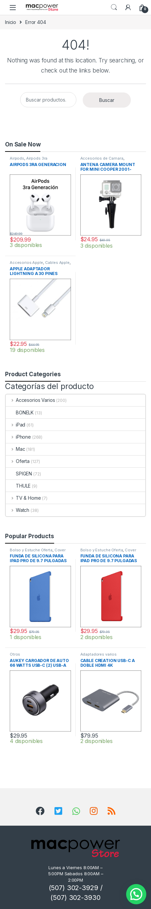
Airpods (17, 158)
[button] (136, 894)
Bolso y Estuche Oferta (31, 550)
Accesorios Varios (30, 400)
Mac (15, 449)
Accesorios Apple (26, 262)
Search (114, 7)
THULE (18, 486)
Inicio (10, 22)
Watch (17, 510)
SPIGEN (19, 473)
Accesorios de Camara (101, 158)
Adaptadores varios (98, 654)
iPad (15, 425)
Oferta (18, 461)
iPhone (18, 437)
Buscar (106, 100)
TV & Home (23, 498)
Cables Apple (57, 262)
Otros (15, 654)
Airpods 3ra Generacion (28, 160)
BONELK (20, 412)
